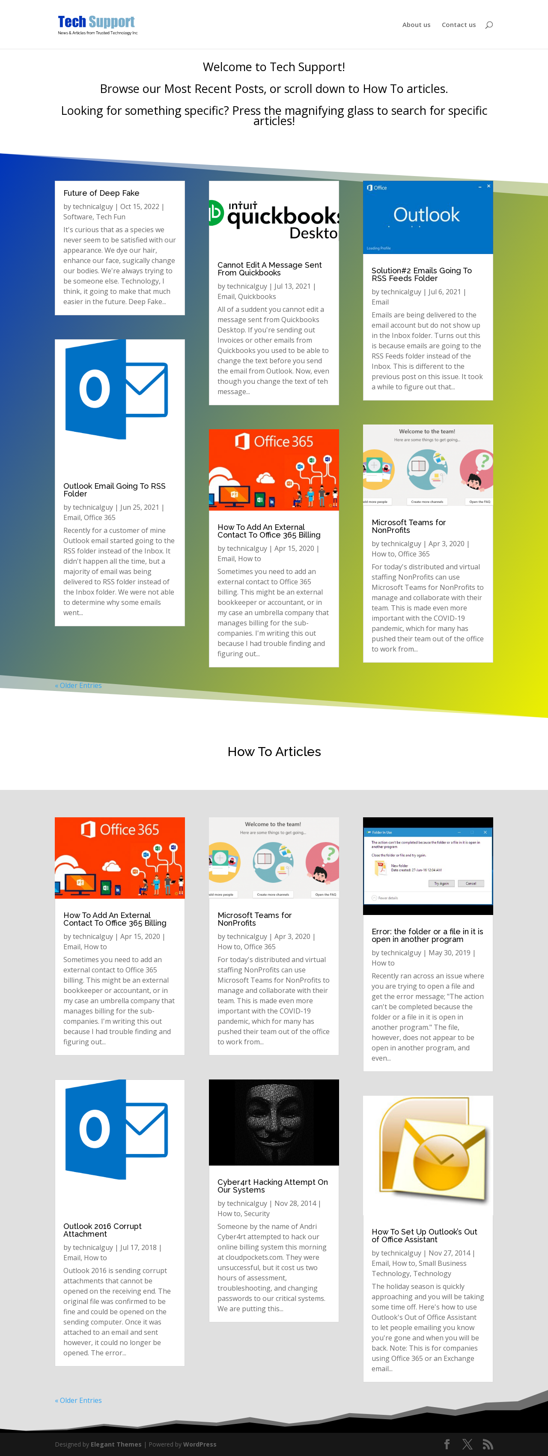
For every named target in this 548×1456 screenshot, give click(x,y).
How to (249, 558)
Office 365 (100, 517)
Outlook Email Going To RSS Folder (114, 489)
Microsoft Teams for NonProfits (409, 526)
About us (416, 25)
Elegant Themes (116, 1444)
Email (71, 517)
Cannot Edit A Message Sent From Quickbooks (269, 268)
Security (257, 1213)
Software (77, 216)
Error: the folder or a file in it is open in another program (427, 935)
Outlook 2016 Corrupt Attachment (102, 1230)
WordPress (200, 1444)
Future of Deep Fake (101, 192)
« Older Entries (78, 685)
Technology (432, 1273)
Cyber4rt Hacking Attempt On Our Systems (272, 1186)
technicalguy (93, 206)
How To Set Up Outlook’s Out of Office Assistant (424, 1235)
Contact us (459, 25)
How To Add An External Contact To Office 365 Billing (269, 531)
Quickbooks (257, 296)
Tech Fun (110, 216)
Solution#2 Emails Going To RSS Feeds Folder (422, 274)
